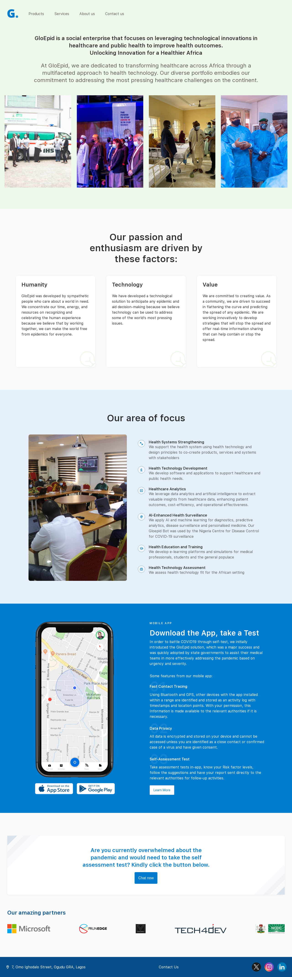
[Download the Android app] (96, 789)
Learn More (162, 790)
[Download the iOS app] (54, 789)
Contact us (114, 14)
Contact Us (169, 967)
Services (61, 14)
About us (87, 14)
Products (36, 14)
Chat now (146, 878)
